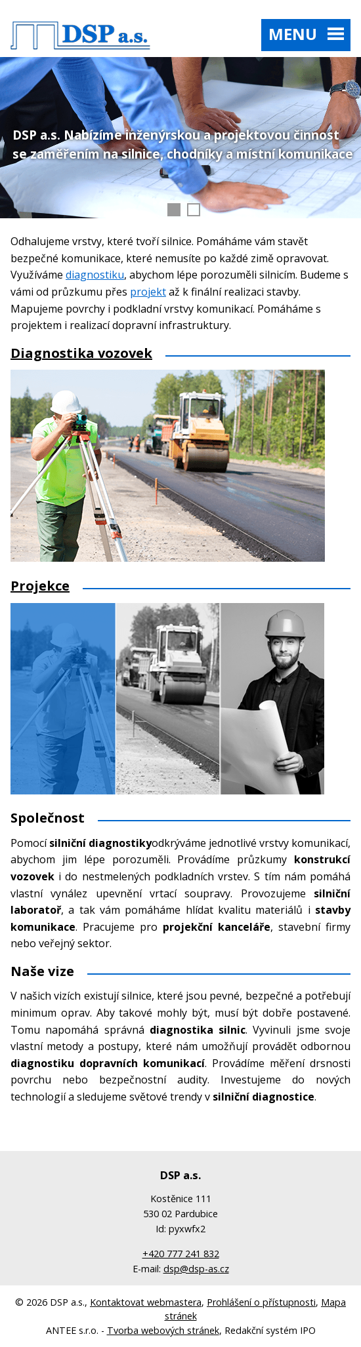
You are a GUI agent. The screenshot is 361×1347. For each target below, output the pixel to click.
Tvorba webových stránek (163, 1330)
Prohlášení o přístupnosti (261, 1302)
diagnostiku (95, 274)
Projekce (40, 586)
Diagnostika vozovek (81, 353)
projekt (148, 291)
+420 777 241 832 (180, 1253)
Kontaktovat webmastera (146, 1302)
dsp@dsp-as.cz (196, 1268)
